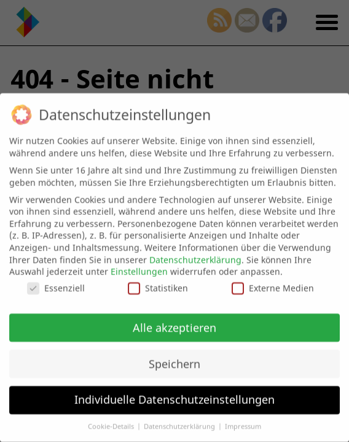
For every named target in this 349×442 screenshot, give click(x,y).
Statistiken (158, 284)
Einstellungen (139, 268)
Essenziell (56, 284)
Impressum (243, 423)
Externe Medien (273, 284)
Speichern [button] (174, 360)
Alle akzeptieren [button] (174, 324)
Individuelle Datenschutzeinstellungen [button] (174, 396)
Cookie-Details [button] (112, 423)
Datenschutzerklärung (195, 256)
